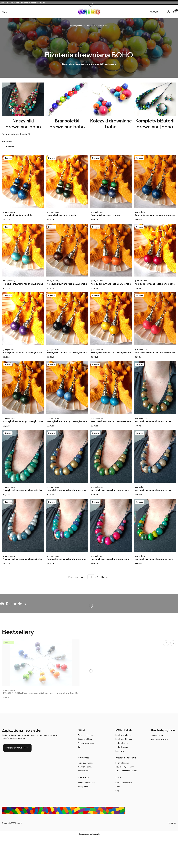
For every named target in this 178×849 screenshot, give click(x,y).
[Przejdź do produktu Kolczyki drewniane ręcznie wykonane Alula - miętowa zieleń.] (23, 250)
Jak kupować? (83, 786)
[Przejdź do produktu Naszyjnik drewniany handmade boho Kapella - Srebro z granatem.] (23, 525)
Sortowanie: (7, 141)
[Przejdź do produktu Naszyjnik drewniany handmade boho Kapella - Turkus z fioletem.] (67, 525)
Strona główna (76, 25)
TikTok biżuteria (121, 747)
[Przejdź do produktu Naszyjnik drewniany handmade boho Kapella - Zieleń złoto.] (111, 456)
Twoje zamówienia (85, 763)
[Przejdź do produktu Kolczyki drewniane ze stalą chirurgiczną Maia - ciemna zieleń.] (67, 181)
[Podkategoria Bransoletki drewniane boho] (67, 106)
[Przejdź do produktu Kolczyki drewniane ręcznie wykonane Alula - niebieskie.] (155, 181)
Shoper (18, 823)
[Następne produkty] (105, 576)
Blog (117, 790)
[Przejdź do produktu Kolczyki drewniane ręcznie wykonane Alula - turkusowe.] (111, 387)
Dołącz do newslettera (17, 747)
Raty (79, 747)
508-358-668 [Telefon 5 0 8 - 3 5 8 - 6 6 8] (157, 735)
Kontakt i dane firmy (123, 783)
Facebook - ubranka (123, 735)
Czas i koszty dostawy (124, 767)
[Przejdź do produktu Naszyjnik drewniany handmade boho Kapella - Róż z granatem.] (111, 525)
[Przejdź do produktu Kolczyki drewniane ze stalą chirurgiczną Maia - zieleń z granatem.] (111, 181)
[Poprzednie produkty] (73, 576)
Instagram (119, 751)
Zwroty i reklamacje (85, 735)
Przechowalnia (83, 771)
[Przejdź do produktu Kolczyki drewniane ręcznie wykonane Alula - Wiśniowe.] (155, 250)
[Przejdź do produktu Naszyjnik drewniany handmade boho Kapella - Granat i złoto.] (67, 456)
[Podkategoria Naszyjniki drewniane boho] (23, 106)
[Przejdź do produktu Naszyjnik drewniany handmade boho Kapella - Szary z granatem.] (155, 456)
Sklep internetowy (88, 834)
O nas (117, 786)
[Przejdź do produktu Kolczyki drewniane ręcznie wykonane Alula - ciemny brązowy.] (67, 250)
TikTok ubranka (121, 743)
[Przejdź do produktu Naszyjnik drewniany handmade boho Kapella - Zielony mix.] (155, 525)
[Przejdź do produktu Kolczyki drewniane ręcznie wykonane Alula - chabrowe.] (67, 387)
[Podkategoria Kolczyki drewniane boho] (111, 106)
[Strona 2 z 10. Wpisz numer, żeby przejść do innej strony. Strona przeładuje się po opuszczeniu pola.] (91, 576)
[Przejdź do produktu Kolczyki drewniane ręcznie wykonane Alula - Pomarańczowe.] (111, 250)
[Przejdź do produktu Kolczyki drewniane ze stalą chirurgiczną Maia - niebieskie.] (23, 181)
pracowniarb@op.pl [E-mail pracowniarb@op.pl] (159, 739)
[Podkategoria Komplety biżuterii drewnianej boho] (155, 106)
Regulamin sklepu (85, 739)
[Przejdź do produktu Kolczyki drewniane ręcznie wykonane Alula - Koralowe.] (155, 318)
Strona (84, 577)
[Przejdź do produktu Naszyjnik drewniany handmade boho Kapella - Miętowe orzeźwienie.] (23, 456)
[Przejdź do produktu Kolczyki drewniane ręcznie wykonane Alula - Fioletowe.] (23, 318)
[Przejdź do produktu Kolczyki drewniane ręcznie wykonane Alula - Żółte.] (111, 318)
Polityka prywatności (86, 783)
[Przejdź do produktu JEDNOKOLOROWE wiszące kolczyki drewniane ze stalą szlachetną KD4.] (41, 662)
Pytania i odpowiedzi (86, 743)
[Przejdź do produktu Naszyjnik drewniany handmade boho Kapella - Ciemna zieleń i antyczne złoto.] (155, 387)
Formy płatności (122, 763)
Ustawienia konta (85, 767)
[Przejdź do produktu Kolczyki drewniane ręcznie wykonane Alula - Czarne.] (67, 318)
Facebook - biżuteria (123, 739)
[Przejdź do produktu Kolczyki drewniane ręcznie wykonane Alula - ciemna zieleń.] (23, 387)
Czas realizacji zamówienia (126, 771)
